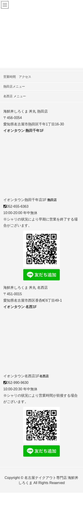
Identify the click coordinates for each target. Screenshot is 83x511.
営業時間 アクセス (17, 76)
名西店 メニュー (14, 96)
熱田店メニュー (14, 86)
